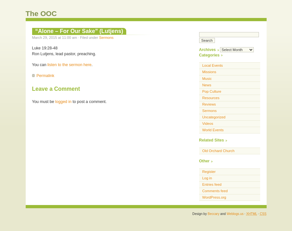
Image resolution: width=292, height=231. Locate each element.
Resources (211, 98)
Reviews (209, 104)
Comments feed (215, 191)
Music (207, 79)
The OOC (41, 14)
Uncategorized (214, 117)
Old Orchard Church (218, 151)
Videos (207, 123)
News (206, 85)
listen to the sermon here (70, 65)
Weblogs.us (234, 214)
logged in (63, 101)
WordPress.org (214, 197)
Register (209, 172)
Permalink (45, 75)
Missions (209, 72)
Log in (207, 178)
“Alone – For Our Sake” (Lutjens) (79, 31)
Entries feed (212, 184)
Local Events (212, 65)
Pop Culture (211, 91)
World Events (213, 130)
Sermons (106, 37)
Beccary (213, 214)
